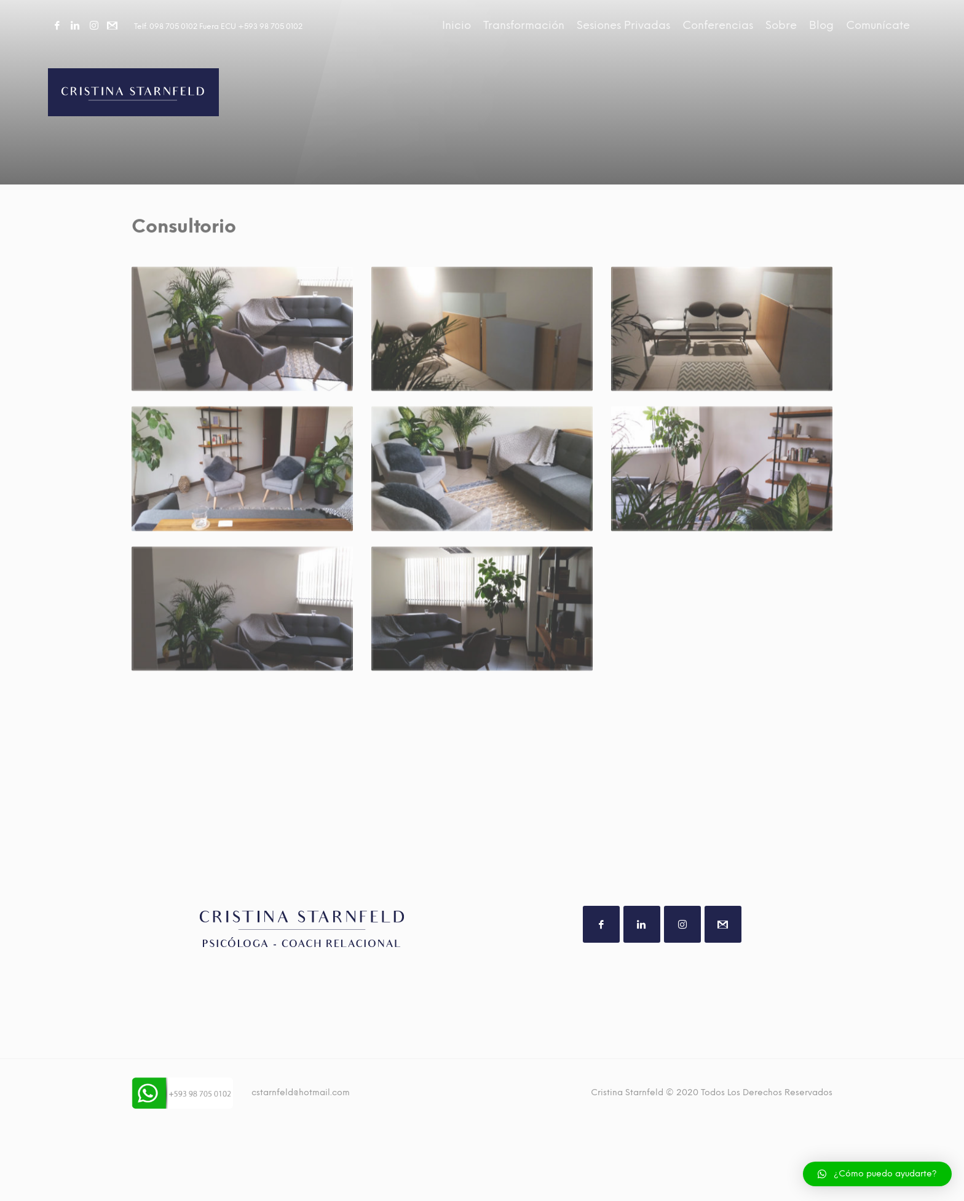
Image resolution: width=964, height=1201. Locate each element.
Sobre (781, 25)
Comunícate (878, 25)
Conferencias (717, 25)
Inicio (456, 25)
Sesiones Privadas (623, 25)
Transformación (523, 25)
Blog (821, 25)
